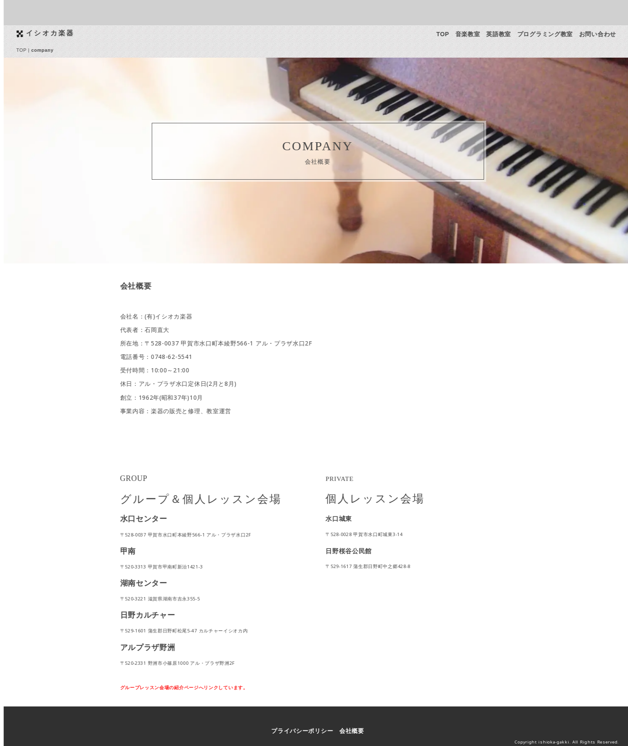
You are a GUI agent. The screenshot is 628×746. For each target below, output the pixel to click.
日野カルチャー (151, 615)
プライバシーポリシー (306, 731)
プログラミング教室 (549, 34)
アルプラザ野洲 (151, 647)
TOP (446, 34)
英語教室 (502, 34)
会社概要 (356, 731)
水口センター (147, 518)
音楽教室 (471, 34)
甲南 (132, 551)
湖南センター (147, 583)
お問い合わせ (601, 34)
